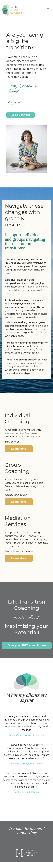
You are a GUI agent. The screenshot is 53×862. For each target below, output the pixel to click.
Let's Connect (20, 114)
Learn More (18, 448)
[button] (48, 8)
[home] (11, 10)
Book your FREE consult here (26, 645)
